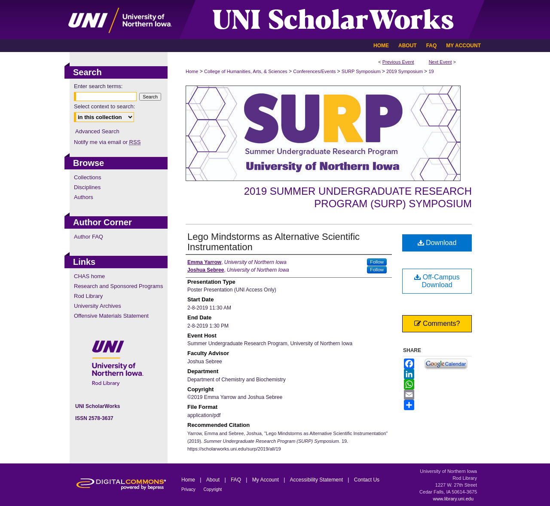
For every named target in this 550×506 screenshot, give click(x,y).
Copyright (213, 489)
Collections (87, 177)
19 (431, 71)
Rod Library (88, 296)
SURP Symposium (362, 71)
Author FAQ (88, 236)
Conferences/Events (315, 71)
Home (192, 71)
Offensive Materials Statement (111, 316)
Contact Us (366, 480)
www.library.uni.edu (453, 498)
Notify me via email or (107, 142)
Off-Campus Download (436, 280)
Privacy (189, 489)
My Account (266, 480)
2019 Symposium (405, 71)
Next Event (440, 61)
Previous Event (398, 61)
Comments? (437, 323)
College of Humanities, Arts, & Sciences (246, 71)
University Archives (97, 306)
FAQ (236, 480)
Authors (83, 197)
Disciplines (87, 187)
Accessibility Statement (317, 480)
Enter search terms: (98, 86)
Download (437, 242)
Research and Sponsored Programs (118, 286)
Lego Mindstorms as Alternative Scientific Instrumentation (273, 241)
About (213, 480)
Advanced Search (97, 131)
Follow (377, 261)
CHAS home (89, 276)
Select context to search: (104, 106)
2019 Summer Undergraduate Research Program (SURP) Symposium (358, 197)
